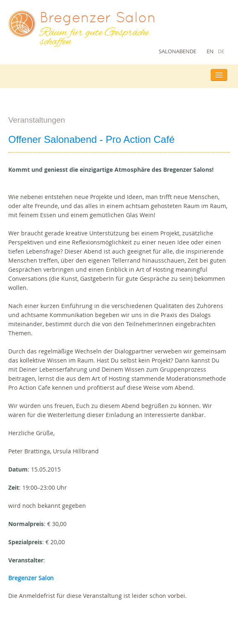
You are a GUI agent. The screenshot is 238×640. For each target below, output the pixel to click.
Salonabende (177, 51)
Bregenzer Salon (31, 578)
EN (210, 51)
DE (221, 51)
